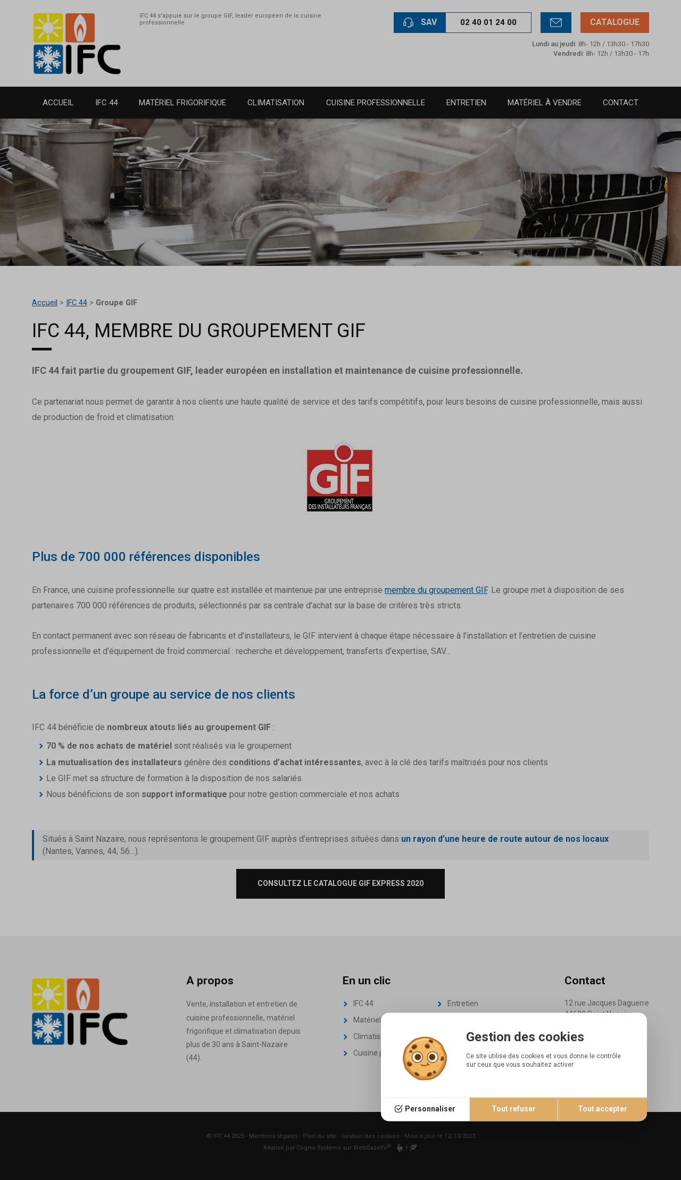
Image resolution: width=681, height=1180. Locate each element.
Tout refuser (514, 1109)
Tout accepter (602, 1109)
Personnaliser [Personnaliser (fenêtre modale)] (430, 1109)
